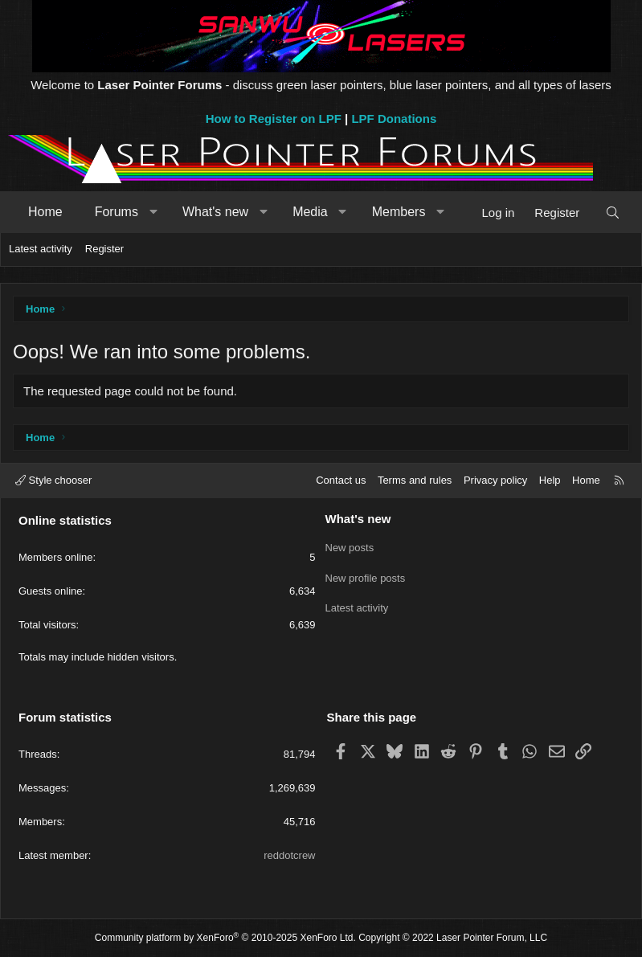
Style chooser (53, 480)
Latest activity (40, 249)
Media (310, 212)
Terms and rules (415, 480)
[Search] (612, 212)
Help (550, 480)
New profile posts (365, 575)
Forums (116, 212)
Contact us (341, 480)
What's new (215, 212)
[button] (153, 212)
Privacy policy (495, 480)
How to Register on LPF (273, 118)
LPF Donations (393, 118)
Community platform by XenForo (225, 937)
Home (45, 212)
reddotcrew (289, 855)
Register (104, 249)
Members (399, 212)
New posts (349, 546)
